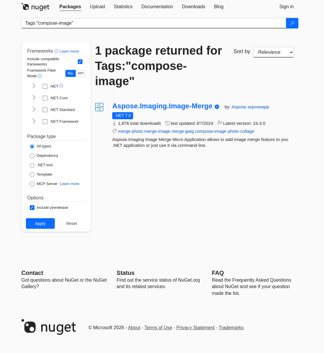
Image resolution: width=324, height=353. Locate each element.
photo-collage (241, 131)
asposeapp (258, 106)
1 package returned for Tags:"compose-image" (158, 66)
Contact (32, 273)
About (134, 327)
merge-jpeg (182, 131)
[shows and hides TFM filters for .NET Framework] (33, 121)
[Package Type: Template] (41, 174)
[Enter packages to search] (154, 23)
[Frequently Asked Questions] (218, 273)
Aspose (239, 106)
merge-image (157, 131)
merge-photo (130, 131)
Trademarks (231, 327)
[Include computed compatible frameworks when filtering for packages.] (80, 61)
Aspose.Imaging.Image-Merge (162, 106)
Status (126, 273)
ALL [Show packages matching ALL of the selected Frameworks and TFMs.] (70, 73)
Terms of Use (158, 327)
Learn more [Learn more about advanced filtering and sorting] (69, 51)
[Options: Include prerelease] (49, 207)
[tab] (70, 6)
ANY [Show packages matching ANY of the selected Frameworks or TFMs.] (81, 73)
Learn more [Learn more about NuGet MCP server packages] (69, 183)
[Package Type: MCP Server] (43, 184)
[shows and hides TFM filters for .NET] (33, 86)
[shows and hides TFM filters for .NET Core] (33, 98)
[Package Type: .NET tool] (41, 165)
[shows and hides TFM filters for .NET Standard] (33, 110)
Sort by (242, 51)
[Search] (292, 23)
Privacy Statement (195, 327)
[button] (56, 50)
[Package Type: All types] (40, 146)
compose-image (211, 131)
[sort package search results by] (273, 52)
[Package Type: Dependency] (44, 156)
